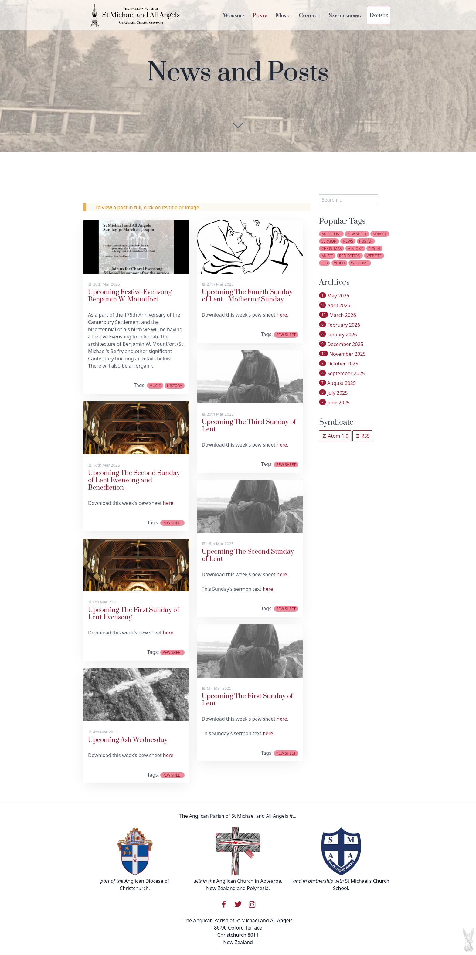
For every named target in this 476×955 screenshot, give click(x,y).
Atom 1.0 (335, 436)
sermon (329, 241)
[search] (348, 199)
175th (374, 248)
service (380, 233)
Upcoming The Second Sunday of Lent (248, 555)
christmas (331, 248)
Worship (233, 15)
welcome (360, 263)
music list (331, 233)
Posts (259, 15)
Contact (310, 15)
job (324, 263)
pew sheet (172, 522)
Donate (378, 15)
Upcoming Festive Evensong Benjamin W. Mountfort (130, 296)
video (339, 263)
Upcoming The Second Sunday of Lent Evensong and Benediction (134, 480)
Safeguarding (345, 15)
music (155, 385)
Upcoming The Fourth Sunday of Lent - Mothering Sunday (247, 296)
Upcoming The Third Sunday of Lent (249, 425)
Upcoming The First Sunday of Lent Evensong (133, 613)
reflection (349, 255)
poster (365, 241)
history (174, 385)
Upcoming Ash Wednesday (128, 740)
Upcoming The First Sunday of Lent (247, 700)
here (168, 503)
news (348, 241)
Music (283, 15)
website (374, 255)
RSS (362, 436)
